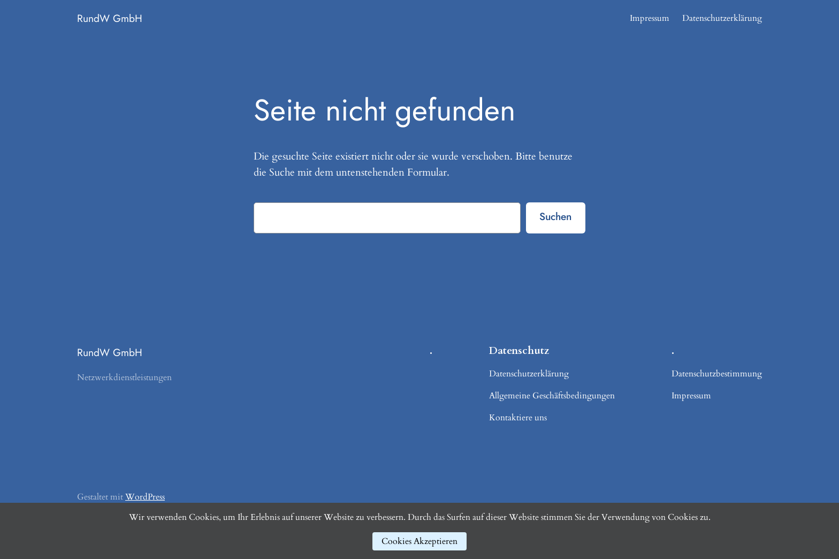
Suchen (555, 216)
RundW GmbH (109, 18)
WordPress (145, 497)
